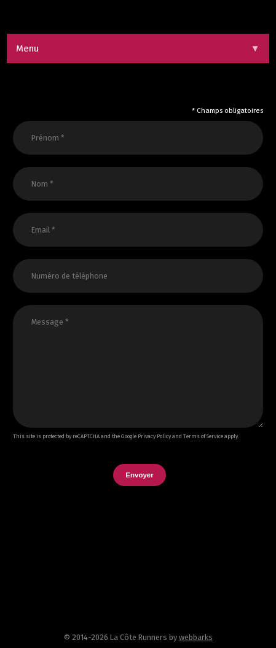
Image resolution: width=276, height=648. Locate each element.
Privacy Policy (154, 436)
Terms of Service (203, 436)
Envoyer (139, 475)
